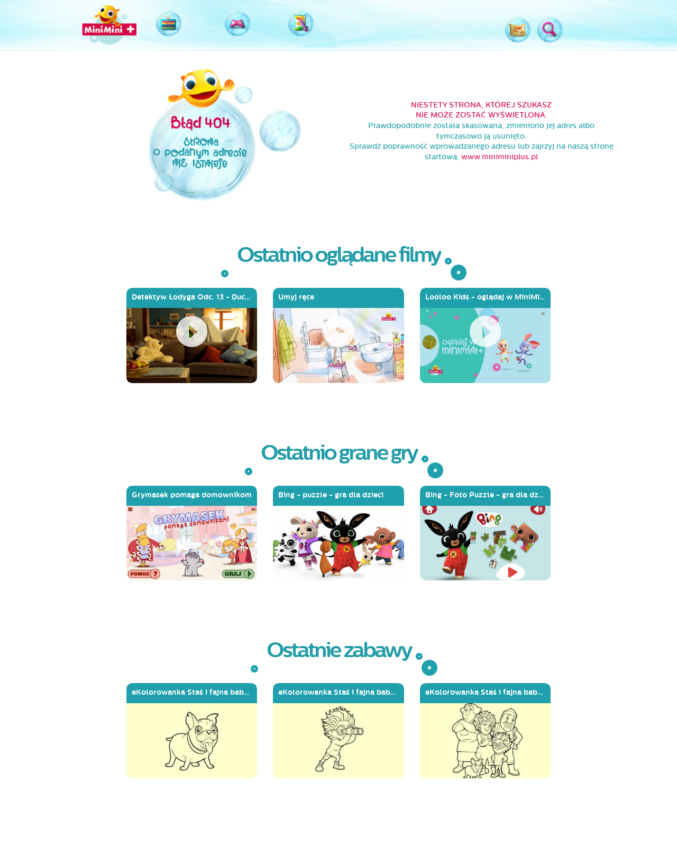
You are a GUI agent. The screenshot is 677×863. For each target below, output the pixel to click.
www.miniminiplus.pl (499, 156)
